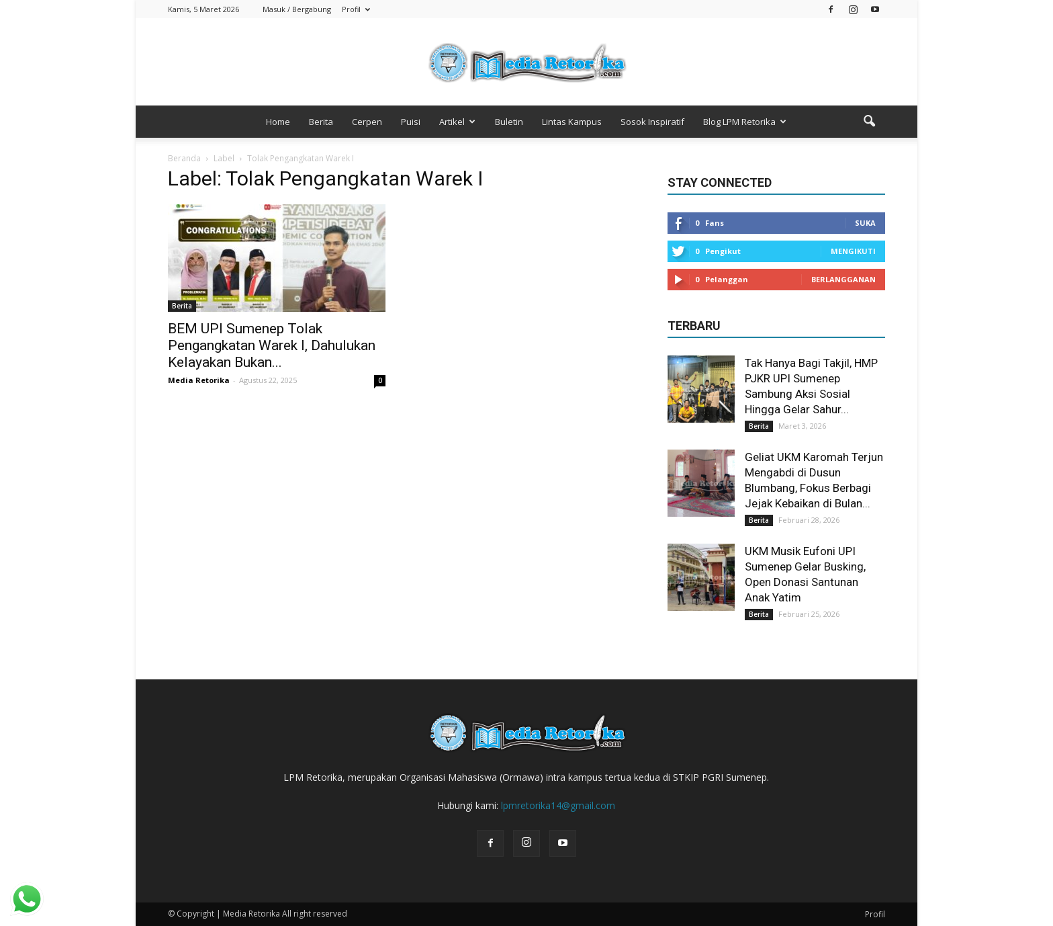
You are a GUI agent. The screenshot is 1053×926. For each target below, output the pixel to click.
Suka (865, 223)
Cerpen (367, 122)
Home (278, 122)
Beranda (184, 158)
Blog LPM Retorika (744, 122)
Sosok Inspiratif (652, 122)
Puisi (410, 122)
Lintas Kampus (572, 122)
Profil (356, 9)
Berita (321, 122)
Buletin (509, 122)
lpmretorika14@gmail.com (558, 805)
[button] (869, 122)
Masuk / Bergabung (297, 9)
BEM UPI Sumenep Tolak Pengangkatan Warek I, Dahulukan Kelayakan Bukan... (271, 345)
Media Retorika (199, 380)
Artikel (457, 122)
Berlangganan (843, 279)
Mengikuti (853, 251)
